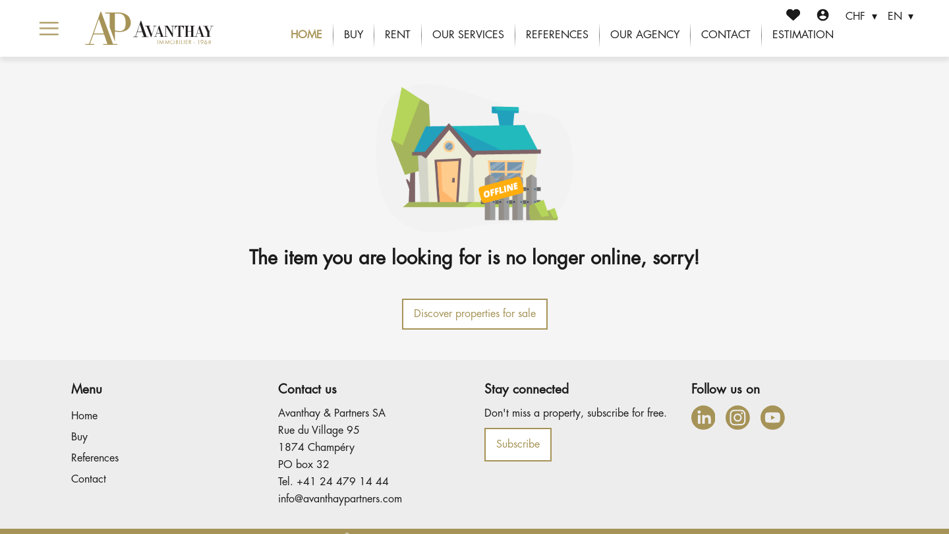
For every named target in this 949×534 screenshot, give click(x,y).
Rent (398, 35)
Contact (726, 35)
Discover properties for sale (475, 314)
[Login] (823, 17)
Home (306, 35)
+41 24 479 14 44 (343, 482)
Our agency (644, 35)
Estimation (803, 35)
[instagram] (738, 417)
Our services (468, 35)
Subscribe (518, 444)
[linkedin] (703, 417)
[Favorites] (793, 17)
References (557, 35)
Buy (353, 35)
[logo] (149, 28)
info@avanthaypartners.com (340, 499)
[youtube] (773, 417)
